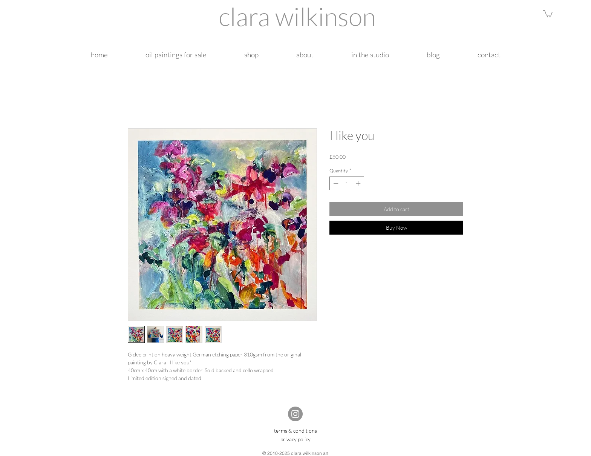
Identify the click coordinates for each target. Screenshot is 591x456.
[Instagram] (295, 414)
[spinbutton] (347, 183)
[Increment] (358, 183)
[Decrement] (335, 183)
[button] (548, 13)
